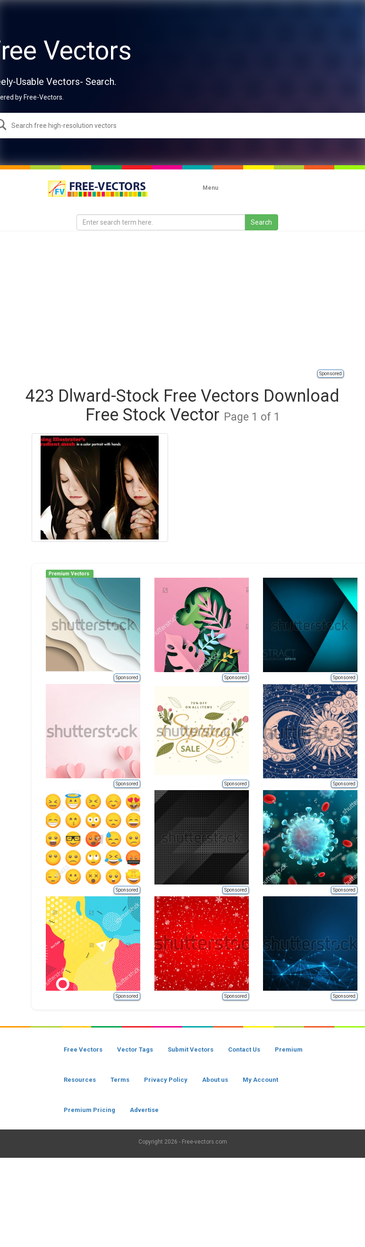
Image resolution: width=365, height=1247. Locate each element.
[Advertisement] (193, 300)
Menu (210, 188)
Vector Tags (135, 1049)
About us (215, 1079)
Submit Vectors (190, 1049)
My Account (260, 1079)
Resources (80, 1079)
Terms (119, 1079)
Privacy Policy (165, 1079)
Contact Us (244, 1049)
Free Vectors (83, 1049)
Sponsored (330, 373)
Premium (289, 1049)
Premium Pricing (89, 1109)
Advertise (144, 1109)
